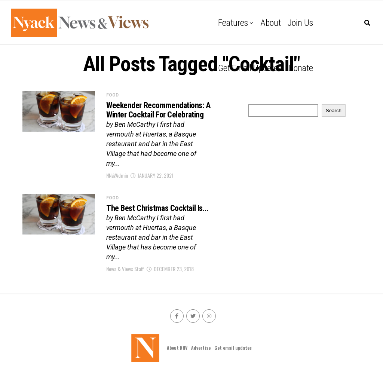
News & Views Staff (125, 269)
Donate (300, 68)
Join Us (300, 23)
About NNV (177, 347)
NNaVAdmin (117, 175)
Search (333, 110)
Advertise (201, 347)
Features (233, 23)
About (270, 23)
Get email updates (250, 68)
